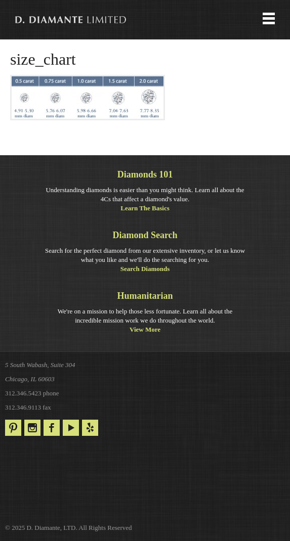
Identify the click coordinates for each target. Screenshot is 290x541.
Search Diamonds (145, 269)
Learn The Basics (145, 208)
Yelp (90, 428)
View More (145, 329)
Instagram (32, 428)
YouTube (71, 428)
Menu (145, 19)
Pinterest (13, 428)
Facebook (52, 428)
